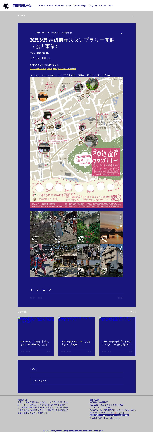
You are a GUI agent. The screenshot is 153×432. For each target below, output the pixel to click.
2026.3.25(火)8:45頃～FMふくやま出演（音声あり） (76, 343)
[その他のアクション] (121, 32)
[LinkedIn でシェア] (43, 290)
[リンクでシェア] (50, 290)
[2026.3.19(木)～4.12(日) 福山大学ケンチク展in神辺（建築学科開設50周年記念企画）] (36, 327)
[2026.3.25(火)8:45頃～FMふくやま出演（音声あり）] (76, 327)
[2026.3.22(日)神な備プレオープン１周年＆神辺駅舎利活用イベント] (117, 327)
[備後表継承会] (22, 5)
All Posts (21, 15)
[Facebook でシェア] (31, 290)
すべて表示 (131, 312)
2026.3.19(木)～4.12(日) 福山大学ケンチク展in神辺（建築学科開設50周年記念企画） (35, 343)
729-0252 (95, 405)
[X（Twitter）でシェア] (37, 290)
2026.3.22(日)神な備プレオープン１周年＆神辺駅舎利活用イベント (117, 343)
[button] (132, 16)
